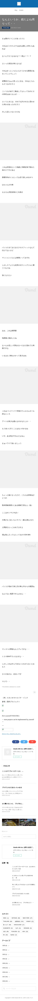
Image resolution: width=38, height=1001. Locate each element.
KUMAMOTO (8, 928)
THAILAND (6, 27)
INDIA (6, 918)
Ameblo (21, 10)
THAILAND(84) (5, 686)
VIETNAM (16, 918)
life (5, 935)
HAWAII (30, 921)
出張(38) (18, 686)
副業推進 (19, 921)
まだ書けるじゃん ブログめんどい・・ (15, 803)
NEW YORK (27, 918)
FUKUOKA (15, 931)
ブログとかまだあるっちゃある (12, 787)
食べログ (7, 924)
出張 (6, 931)
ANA (25, 931)
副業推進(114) (12, 686)
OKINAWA (28, 928)
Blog (16, 10)
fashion (14, 935)
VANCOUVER (19, 924)
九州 (18, 928)
